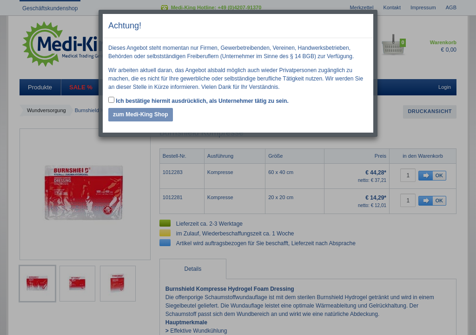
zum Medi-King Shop (140, 114)
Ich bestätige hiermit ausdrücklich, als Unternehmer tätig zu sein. (198, 100)
